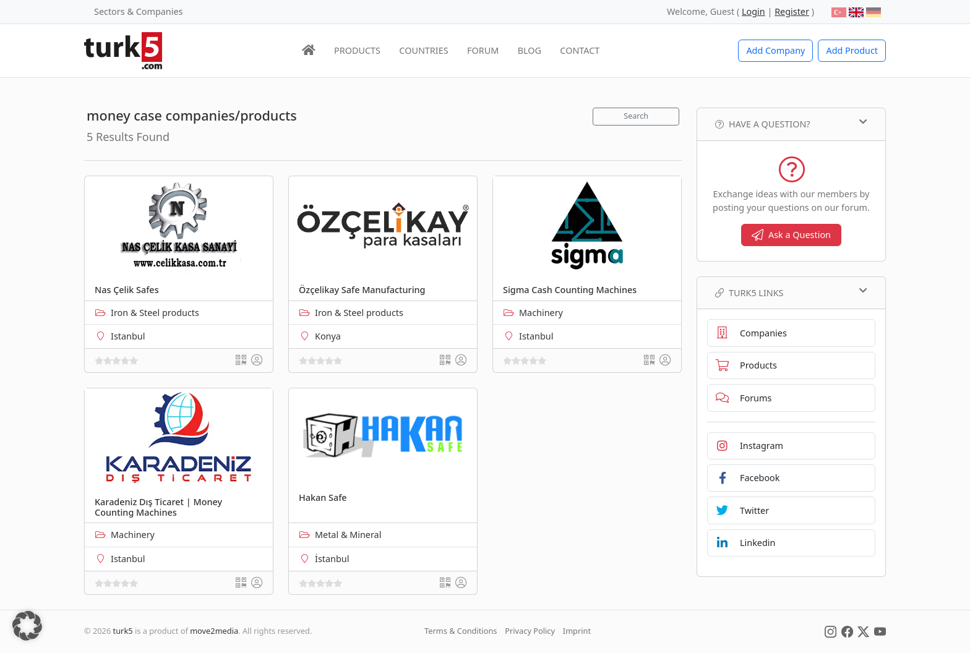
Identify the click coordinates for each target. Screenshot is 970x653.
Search (636, 116)
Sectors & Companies (138, 11)
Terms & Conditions (460, 630)
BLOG (529, 50)
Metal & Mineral (348, 534)
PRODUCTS (357, 50)
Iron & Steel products (155, 312)
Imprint (577, 630)
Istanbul (128, 336)
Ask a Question (791, 235)
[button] (27, 626)
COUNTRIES (423, 50)
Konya (328, 336)
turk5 (123, 630)
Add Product (852, 50)
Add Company (775, 50)
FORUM (483, 50)
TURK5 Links (791, 292)
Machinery (541, 312)
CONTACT (579, 50)
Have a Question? (791, 123)
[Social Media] (830, 630)
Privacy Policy (530, 630)
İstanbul (332, 559)
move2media (214, 630)
